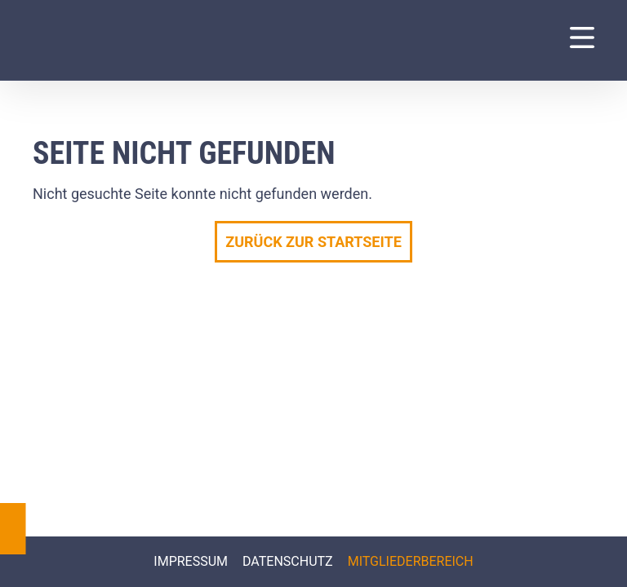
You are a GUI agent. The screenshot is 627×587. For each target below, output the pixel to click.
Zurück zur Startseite (313, 241)
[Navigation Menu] (582, 37)
